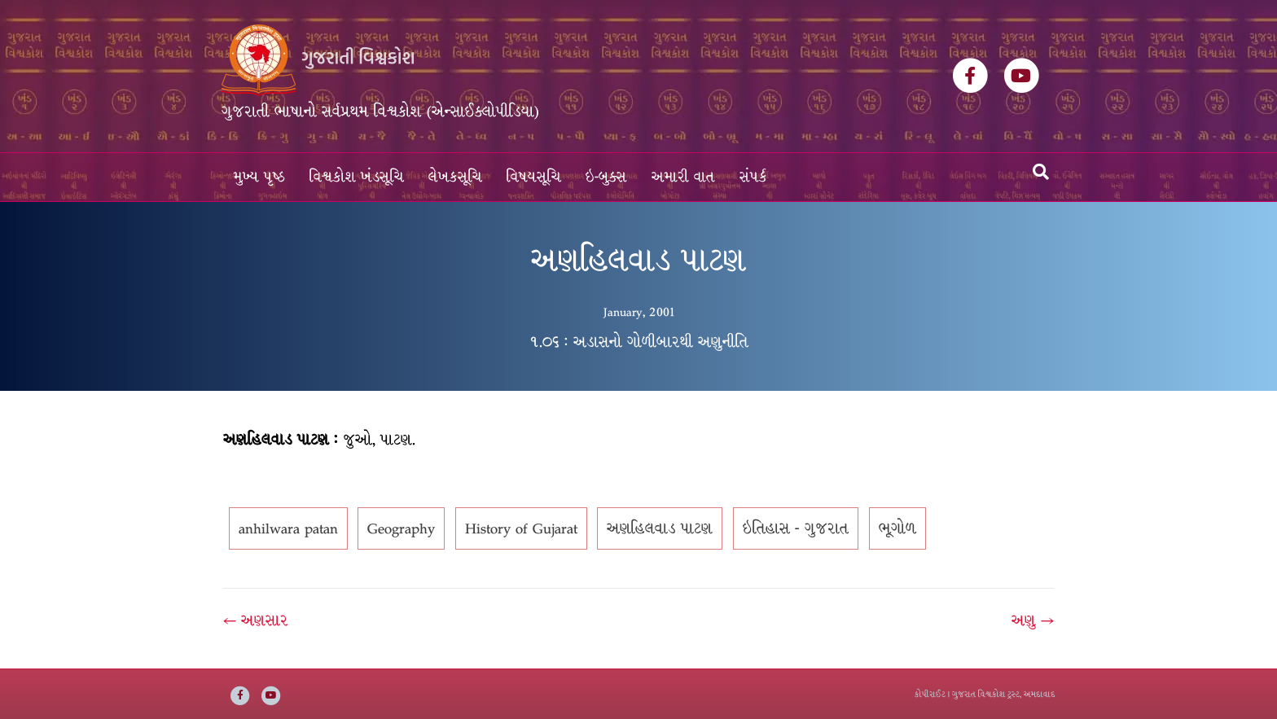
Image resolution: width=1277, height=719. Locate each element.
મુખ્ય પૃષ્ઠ (259, 177)
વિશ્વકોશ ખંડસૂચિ (356, 177)
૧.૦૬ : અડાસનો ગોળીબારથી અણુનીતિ (638, 342)
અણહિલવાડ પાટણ (660, 528)
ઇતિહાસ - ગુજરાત (796, 528)
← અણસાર (255, 620)
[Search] (1040, 171)
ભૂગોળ (897, 528)
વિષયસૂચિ (534, 177)
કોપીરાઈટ (930, 694)
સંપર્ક (753, 177)
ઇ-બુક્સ (606, 177)
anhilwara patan (288, 528)
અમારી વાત (683, 177)
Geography (401, 528)
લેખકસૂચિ (455, 177)
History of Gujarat (521, 528)
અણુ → (1033, 620)
